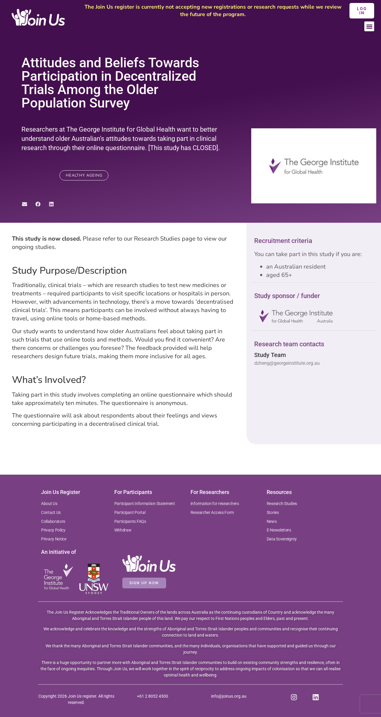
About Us (49, 503)
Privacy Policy (53, 530)
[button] (369, 26)
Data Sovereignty (282, 539)
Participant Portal (130, 512)
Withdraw (123, 530)
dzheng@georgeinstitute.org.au (287, 363)
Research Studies (282, 503)
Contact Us (51, 512)
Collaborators (53, 521)
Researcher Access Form (212, 512)
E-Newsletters (279, 530)
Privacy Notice (53, 539)
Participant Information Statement (144, 503)
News (272, 521)
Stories (273, 512)
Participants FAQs (130, 521)
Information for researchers (214, 503)
